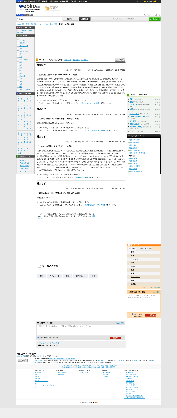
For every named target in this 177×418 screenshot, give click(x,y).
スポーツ (22, 76)
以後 (109, 87)
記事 (54, 74)
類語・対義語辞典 (29, 1)
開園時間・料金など (137, 127)
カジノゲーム (54, 276)
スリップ (59, 82)
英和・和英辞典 (42, 1)
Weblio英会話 (25, 163)
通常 (104, 79)
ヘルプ (159, 1)
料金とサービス (134, 140)
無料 (88, 79)
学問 (20, 62)
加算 (59, 87)
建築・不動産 (23, 59)
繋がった (112, 162)
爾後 (51, 90)
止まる (117, 84)
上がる (101, 162)
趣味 (20, 73)
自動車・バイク (24, 51)
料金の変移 (133, 161)
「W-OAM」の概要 (81, 177)
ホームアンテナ (52, 164)
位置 (53, 87)
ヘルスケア (23, 70)
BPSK (104, 167)
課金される (54, 153)
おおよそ (104, 82)
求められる (109, 93)
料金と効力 (133, 145)
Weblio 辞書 (150, 1)
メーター (121, 79)
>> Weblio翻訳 (118, 323)
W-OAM (42, 146)
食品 (20, 81)
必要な (111, 156)
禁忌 (41, 276)
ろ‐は (131, 131)
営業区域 (81, 93)
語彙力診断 (24, 168)
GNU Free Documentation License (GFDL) (62, 361)
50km (49, 96)
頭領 (93, 276)
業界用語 (22, 43)
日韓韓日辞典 (64, 1)
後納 (131, 102)
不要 (84, 150)
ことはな (61, 153)
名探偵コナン (80, 276)
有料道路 (113, 90)
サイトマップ (39, 385)
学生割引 (133, 121)
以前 (57, 162)
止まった (48, 87)
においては (74, 167)
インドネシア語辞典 (132, 389)
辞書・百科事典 (31, 24)
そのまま (54, 150)
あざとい (134, 266)
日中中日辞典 (54, 1)
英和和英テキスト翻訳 (45, 323)
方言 (20, 87)
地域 (70, 82)
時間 (78, 159)
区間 (45, 123)
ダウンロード (65, 159)
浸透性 (55, 170)
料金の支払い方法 (135, 171)
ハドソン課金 (134, 114)
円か (110, 79)
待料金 (73, 87)
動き (64, 84)
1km (86, 82)
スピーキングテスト (27, 171)
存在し (39, 167)
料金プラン (46, 150)
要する (74, 159)
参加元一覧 (156, 15)
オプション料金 (76, 150)
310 (107, 79)
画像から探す (62, 376)
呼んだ (63, 79)
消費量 (61, 156)
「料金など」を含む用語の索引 (48, 345)
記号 (19, 153)
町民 (53, 123)
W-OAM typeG (113, 150)
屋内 (51, 170)
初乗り (109, 82)
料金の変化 (133, 158)
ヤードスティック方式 (138, 116)
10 (106, 87)
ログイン (140, 1)
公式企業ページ (108, 374)
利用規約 (37, 380)
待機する (93, 87)
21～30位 (148, 249)
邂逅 (67, 276)
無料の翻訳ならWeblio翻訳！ (53, 8)
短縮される (86, 159)
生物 (20, 78)
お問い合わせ (84, 374)
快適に (44, 162)
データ (88, 156)
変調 (107, 167)
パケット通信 (94, 164)
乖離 (132, 280)
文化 (20, 65)
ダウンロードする (99, 156)
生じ (43, 159)
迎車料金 (40, 79)
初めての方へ (148, 15)
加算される (49, 82)
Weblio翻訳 (129, 380)
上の (73, 84)
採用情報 (105, 378)
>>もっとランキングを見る (151, 287)
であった (89, 150)
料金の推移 (133, 169)
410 (113, 79)
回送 (84, 84)
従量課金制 (84, 153)
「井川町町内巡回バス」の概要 (94, 130)
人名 (20, 84)
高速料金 (51, 93)
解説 (75, 74)
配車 (77, 87)
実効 (45, 170)
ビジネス (22, 40)
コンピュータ (23, 46)
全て (18, 38)
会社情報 (105, 376)
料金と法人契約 (134, 150)
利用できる (70, 123)
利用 (59, 150)
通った (120, 90)
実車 (123, 84)
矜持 (132, 270)
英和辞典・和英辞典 (132, 378)
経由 (93, 167)
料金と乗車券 (134, 143)
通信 (101, 150)
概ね (83, 82)
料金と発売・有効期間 (137, 153)
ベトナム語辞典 (130, 393)
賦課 (131, 109)
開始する (66, 87)
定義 (132, 273)
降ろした (72, 93)
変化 (38, 159)
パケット (77, 153)
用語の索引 (76, 60)
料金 (77, 79)
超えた (54, 96)
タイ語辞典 (129, 391)
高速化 (117, 153)
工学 (20, 57)
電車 (20, 48)
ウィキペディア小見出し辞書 (47, 24)
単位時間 (43, 156)
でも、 (112, 153)
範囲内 (96, 82)
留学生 (133, 284)
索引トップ (67, 60)
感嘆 (132, 255)
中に (38, 84)
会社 (93, 79)
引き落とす (134, 104)
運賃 (38, 82)
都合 (87, 87)
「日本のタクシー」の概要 (89, 103)
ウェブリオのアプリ (64, 374)
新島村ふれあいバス (46, 193)
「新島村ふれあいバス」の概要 (94, 205)
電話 (45, 79)
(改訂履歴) (101, 362)
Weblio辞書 (38, 362)
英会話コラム (24, 160)
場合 (67, 79)
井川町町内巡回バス (46, 119)
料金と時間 (133, 148)
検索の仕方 (38, 376)
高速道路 (103, 90)
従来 (38, 150)
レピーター (63, 164)
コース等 (96, 153)
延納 (131, 99)
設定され (51, 84)
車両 (80, 90)
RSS (96, 404)
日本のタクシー (44, 74)
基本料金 (43, 90)
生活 (20, 68)
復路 (94, 93)
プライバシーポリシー (41, 383)
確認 (132, 263)
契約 (102, 153)
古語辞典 (73, 1)
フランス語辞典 (130, 387)
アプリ (51, 79)
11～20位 (140, 249)
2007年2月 (115, 164)
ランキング (84, 60)
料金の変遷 (133, 163)
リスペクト (134, 259)
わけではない (51, 159)
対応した (103, 164)
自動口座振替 (134, 124)
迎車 (122, 82)
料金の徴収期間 (134, 166)
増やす (76, 162)
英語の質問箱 (24, 166)
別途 (68, 150)
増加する (69, 156)
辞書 (19, 1)
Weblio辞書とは (39, 374)
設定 (75, 82)
